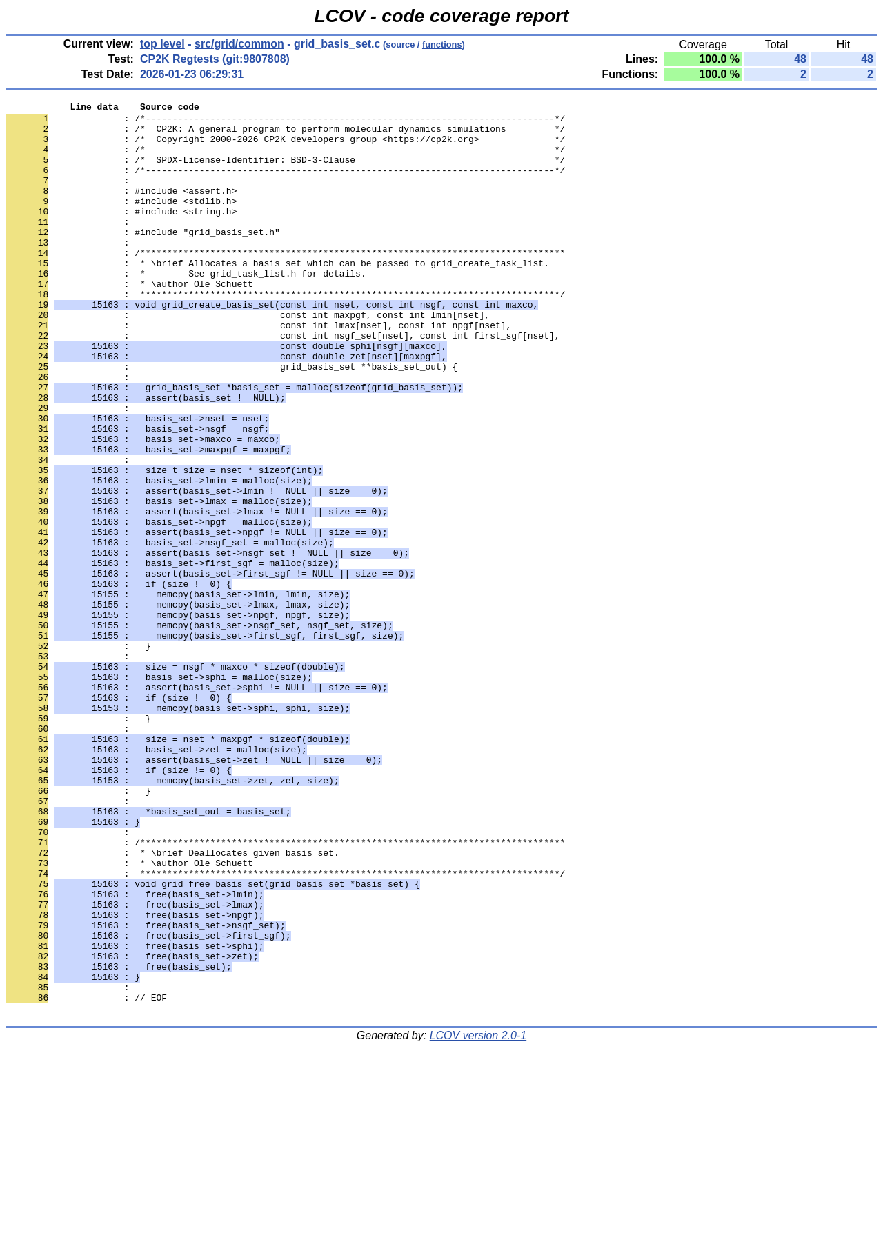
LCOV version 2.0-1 (478, 1217)
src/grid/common (239, 44)
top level (162, 44)
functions (442, 44)
